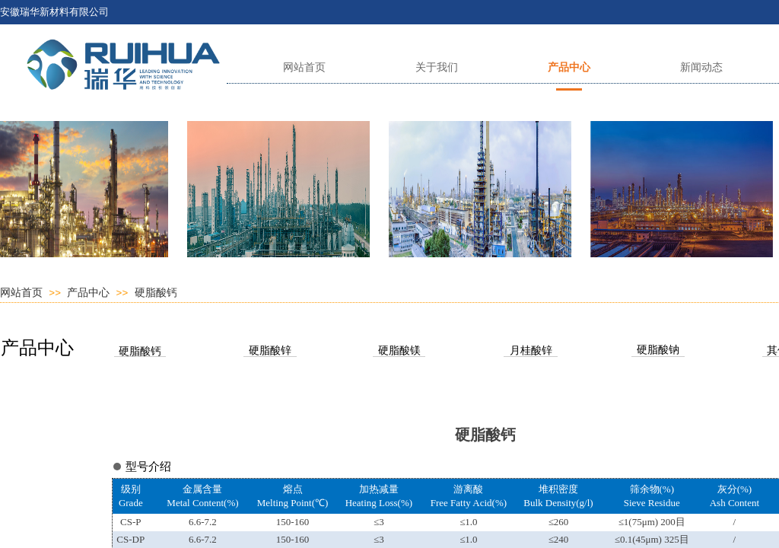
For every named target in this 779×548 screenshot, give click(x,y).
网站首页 (21, 292)
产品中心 (88, 292)
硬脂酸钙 (156, 292)
